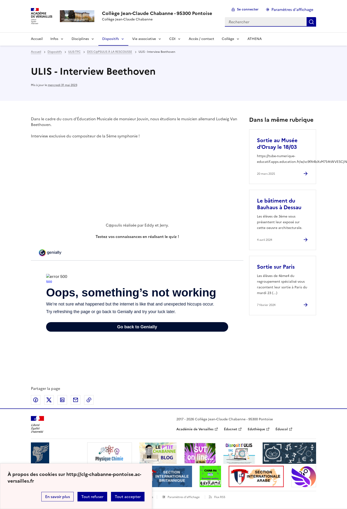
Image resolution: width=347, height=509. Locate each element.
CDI (172, 38)
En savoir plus (57, 496)
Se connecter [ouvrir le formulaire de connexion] (248, 9)
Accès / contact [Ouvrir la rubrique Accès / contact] (201, 38)
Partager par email (75, 400)
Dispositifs (110, 38)
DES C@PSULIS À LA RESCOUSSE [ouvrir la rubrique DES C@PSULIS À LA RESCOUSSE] (109, 52)
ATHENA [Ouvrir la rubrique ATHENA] (254, 38)
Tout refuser (92, 496)
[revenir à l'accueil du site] (157, 13)
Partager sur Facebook (35, 400)
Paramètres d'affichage (184, 497)
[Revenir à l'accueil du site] (37, 424)
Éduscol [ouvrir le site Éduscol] (281, 429)
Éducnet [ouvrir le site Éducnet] (230, 429)
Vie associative (144, 38)
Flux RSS (219, 497)
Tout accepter (128, 496)
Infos (54, 38)
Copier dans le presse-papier (89, 400)
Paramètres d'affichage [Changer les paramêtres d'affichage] (292, 9)
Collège (228, 38)
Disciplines (80, 38)
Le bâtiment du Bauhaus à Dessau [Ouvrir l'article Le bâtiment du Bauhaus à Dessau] (279, 204)
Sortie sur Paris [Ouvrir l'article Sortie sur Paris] (276, 267)
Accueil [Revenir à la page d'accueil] (37, 38)
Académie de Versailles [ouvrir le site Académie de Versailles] (194, 429)
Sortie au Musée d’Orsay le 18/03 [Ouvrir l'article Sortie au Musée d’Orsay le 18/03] (277, 143)
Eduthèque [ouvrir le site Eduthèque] (256, 429)
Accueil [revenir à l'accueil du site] (36, 52)
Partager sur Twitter (49, 400)
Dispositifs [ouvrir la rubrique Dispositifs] (55, 52)
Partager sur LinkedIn (62, 400)
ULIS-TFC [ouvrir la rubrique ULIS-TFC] (74, 52)
